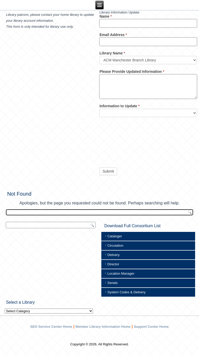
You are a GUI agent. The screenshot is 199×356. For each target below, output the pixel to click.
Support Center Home (151, 327)
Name (106, 16)
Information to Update (120, 106)
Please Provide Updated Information (132, 71)
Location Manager (120, 273)
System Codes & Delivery (126, 292)
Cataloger (114, 236)
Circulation (115, 245)
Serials (112, 283)
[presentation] (121, 141)
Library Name (112, 53)
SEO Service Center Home (51, 327)
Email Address (113, 35)
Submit (108, 171)
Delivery (113, 255)
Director (113, 264)
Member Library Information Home (103, 327)
